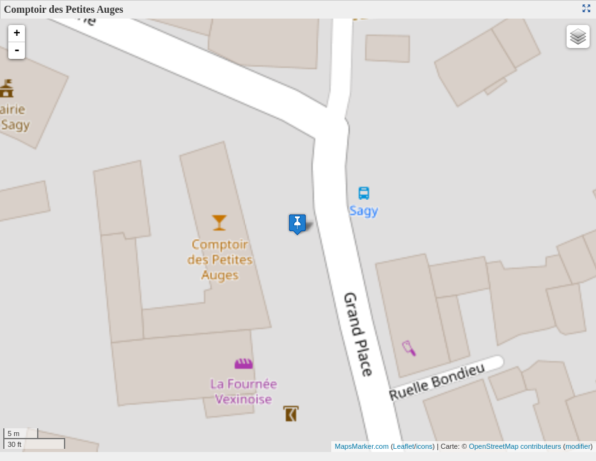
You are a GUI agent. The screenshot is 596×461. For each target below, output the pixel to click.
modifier (577, 446)
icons (424, 446)
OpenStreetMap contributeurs (515, 446)
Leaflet (403, 446)
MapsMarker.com (361, 446)
